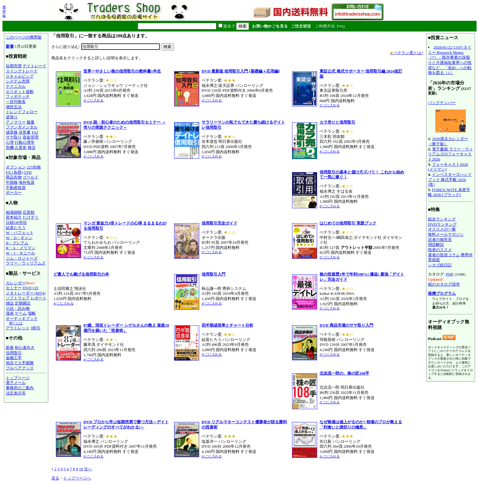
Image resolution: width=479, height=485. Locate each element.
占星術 (21, 147)
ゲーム (21, 313)
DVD (27, 288)
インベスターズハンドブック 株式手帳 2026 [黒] (450, 179)
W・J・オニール (20, 253)
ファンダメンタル (22, 127)
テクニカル (16, 86)
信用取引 (14, 352)
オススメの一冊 (442, 229)
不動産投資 (16, 187)
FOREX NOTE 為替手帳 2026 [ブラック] (449, 192)
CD (35, 288)
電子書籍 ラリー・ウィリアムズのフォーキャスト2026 (450, 154)
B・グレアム (17, 243)
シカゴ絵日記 (440, 265)
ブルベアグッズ (20, 368)
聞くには (16, 323)
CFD (28, 172)
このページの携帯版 (24, 37)
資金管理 (30, 137)
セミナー (14, 288)
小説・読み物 (18, 308)
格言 (32, 147)
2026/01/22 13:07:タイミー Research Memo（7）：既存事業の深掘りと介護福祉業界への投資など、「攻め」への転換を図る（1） (450, 60)
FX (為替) (14, 172)
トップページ (18, 378)
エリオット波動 (20, 91)
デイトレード (34, 66)
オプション (16, 167)
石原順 (29, 212)
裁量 (31, 122)
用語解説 (436, 244)
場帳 (32, 313)
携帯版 (4, 11)
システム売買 (18, 81)
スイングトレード (22, 71)
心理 (10, 142)
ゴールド (30, 177)
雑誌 (10, 303)
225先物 (34, 167)
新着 (10, 46)
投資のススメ (440, 249)
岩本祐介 (14, 217)
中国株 (12, 182)
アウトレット (18, 328)
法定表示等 (16, 393)
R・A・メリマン (20, 248)
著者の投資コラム (444, 255)
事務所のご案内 (20, 388)
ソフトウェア (18, 298)
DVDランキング (442, 224)
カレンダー (16, 283)
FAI (35, 132)
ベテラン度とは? (406, 52)
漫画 (10, 313)
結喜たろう (16, 227)
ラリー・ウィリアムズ (26, 263)
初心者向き (25, 347)
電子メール (16, 382)
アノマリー (16, 122)
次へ (88, 469)
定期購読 (23, 303)
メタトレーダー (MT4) (26, 293)
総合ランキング (442, 219)
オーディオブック (22, 318)
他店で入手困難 (20, 363)
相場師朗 (14, 212)
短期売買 (14, 66)
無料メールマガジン (446, 234)
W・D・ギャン (19, 237)
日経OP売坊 (16, 222)
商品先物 (14, 177)
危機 (10, 147)
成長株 (12, 132)
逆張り (12, 117)
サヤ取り (14, 137)
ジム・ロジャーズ (22, 258)
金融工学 (14, 357)
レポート (38, 298)
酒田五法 (14, 107)
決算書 (25, 132)
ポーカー (14, 192)
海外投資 (27, 182)
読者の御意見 (440, 239)
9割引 (36, 328)
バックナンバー (442, 102)
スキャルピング (20, 76)
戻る (55, 478)
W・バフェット (20, 232)
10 (81, 469)
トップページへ (77, 478)
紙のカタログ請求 (444, 284)
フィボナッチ (18, 96)
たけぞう (30, 217)
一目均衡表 (16, 101)
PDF (449, 274)
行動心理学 (25, 142)
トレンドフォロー (22, 111)
